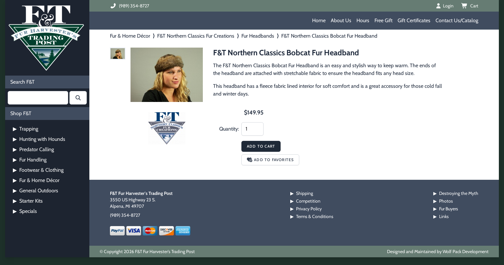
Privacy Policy (309, 209)
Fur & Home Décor (36, 180)
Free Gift (383, 20)
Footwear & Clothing (38, 170)
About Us (341, 20)
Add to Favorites (270, 159)
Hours (362, 20)
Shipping (304, 193)
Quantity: (229, 129)
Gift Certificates (414, 20)
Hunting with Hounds (39, 139)
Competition (308, 201)
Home (319, 20)
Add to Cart (261, 146)
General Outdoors (35, 190)
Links (444, 216)
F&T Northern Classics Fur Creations (195, 36)
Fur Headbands (257, 36)
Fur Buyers (448, 209)
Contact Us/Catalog (457, 20)
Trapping (25, 129)
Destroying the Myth (458, 193)
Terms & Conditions (314, 216)
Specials (25, 211)
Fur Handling (30, 160)
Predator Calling (33, 149)
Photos (446, 201)
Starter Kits (28, 201)
